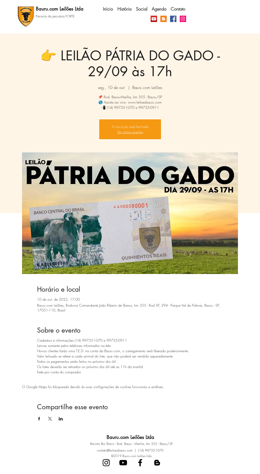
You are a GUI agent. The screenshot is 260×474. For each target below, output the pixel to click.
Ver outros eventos (130, 132)
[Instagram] (183, 19)
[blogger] (157, 462)
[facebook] (140, 462)
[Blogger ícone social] (163, 19)
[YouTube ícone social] (154, 19)
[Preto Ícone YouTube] (123, 462)
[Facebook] (173, 19)
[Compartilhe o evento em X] (50, 418)
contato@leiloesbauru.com (115, 450)
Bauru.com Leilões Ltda (130, 437)
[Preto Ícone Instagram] (106, 462)
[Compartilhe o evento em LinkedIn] (61, 418)
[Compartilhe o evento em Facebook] (39, 418)
